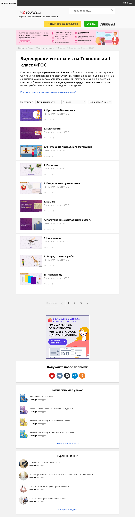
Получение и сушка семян (63, 183)
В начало (51, 303)
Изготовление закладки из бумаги (68, 219)
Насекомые (53, 238)
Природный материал (60, 110)
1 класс (61, 48)
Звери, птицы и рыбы (60, 256)
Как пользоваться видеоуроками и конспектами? (48, 92)
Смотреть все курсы (67, 509)
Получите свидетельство (62, 23)
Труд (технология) (45, 48)
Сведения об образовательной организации (37, 16)
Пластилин (53, 128)
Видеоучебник (25, 48)
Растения (52, 165)
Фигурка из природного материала (69, 146)
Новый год (55, 274)
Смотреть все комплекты (67, 443)
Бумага (51, 201)
